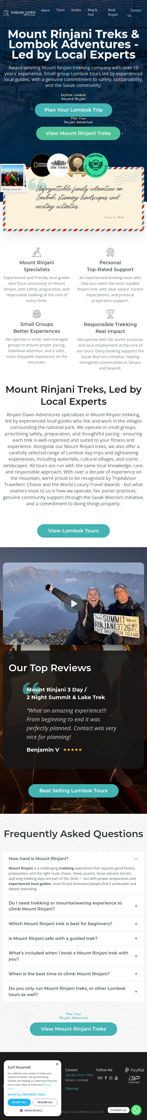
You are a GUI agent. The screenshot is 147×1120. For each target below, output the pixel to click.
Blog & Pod (92, 12)
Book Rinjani (113, 12)
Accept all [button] (19, 1102)
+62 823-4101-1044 (79, 1075)
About (45, 10)
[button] (32, 1094)
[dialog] (32, 1088)
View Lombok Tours (73, 531)
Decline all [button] (45, 1102)
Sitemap (71, 1088)
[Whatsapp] (136, 1110)
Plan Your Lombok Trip (73, 110)
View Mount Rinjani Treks (78, 133)
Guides (76, 10)
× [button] (57, 1064)
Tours (60, 10)
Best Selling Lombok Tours (73, 791)
